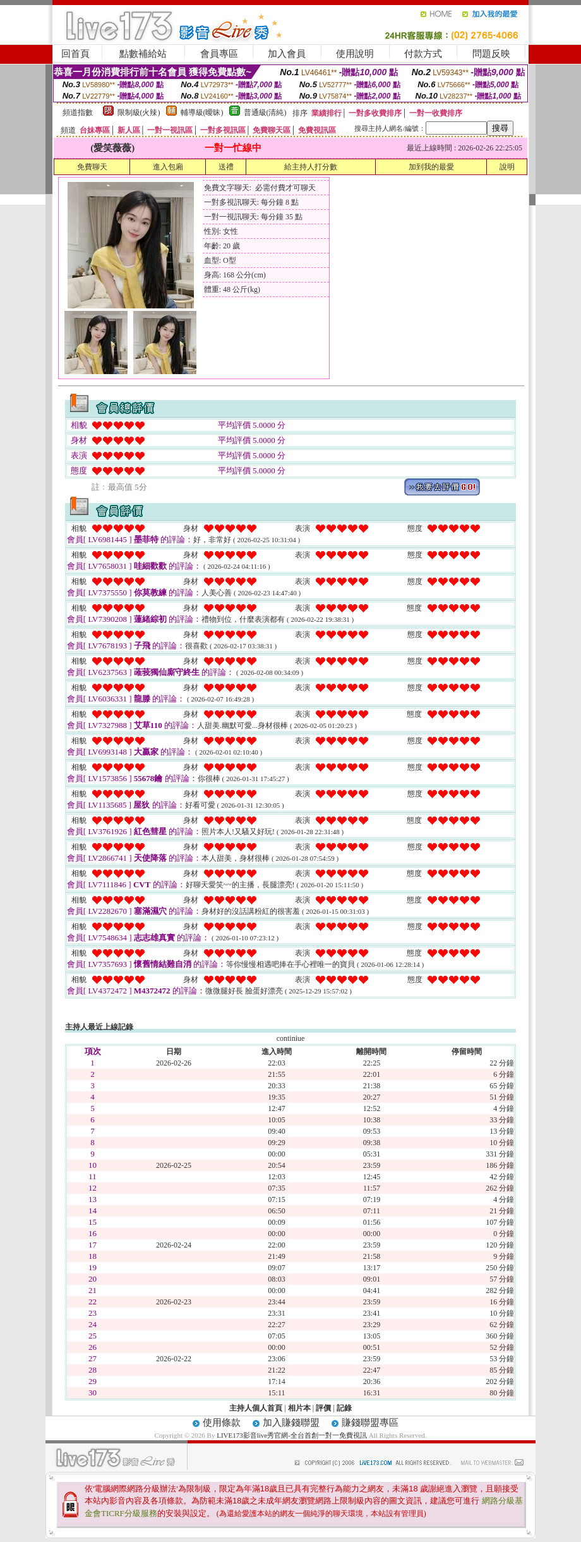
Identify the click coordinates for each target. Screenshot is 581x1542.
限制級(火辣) (138, 112)
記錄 (344, 1408)
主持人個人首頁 (255, 1408)
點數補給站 (143, 54)
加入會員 (287, 54)
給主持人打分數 (310, 166)
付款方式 (423, 54)
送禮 (226, 166)
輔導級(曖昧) (202, 112)
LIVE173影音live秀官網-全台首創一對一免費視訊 (292, 1435)
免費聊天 (92, 166)
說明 (507, 166)
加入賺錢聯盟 (291, 1423)
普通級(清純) (265, 112)
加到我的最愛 (431, 166)
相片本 (299, 1408)
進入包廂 (168, 166)
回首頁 (75, 54)
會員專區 (219, 54)
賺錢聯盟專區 (370, 1423)
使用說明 (355, 54)
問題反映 (491, 54)
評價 (323, 1408)
